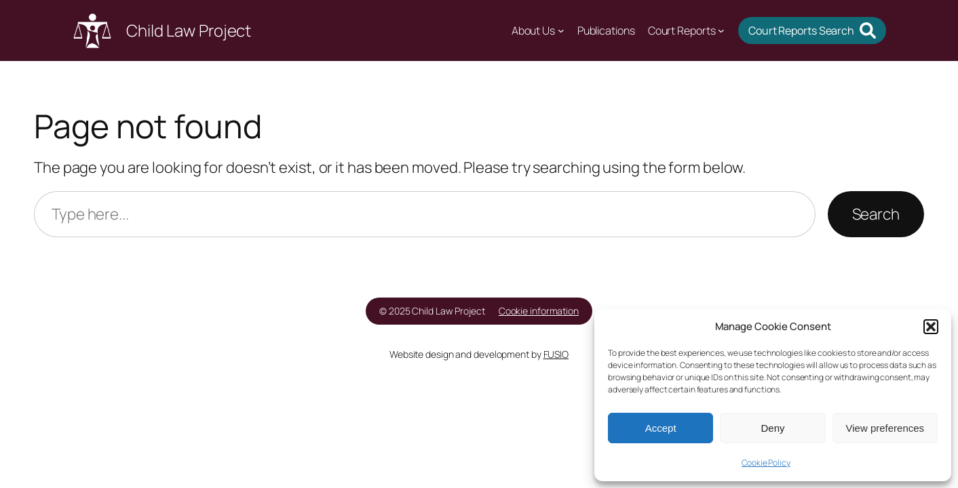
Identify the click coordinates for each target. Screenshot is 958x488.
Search (876, 213)
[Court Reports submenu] (721, 30)
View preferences (885, 428)
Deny (772, 428)
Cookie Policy (766, 462)
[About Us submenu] (561, 30)
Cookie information (539, 310)
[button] (931, 326)
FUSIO (556, 354)
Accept (660, 428)
